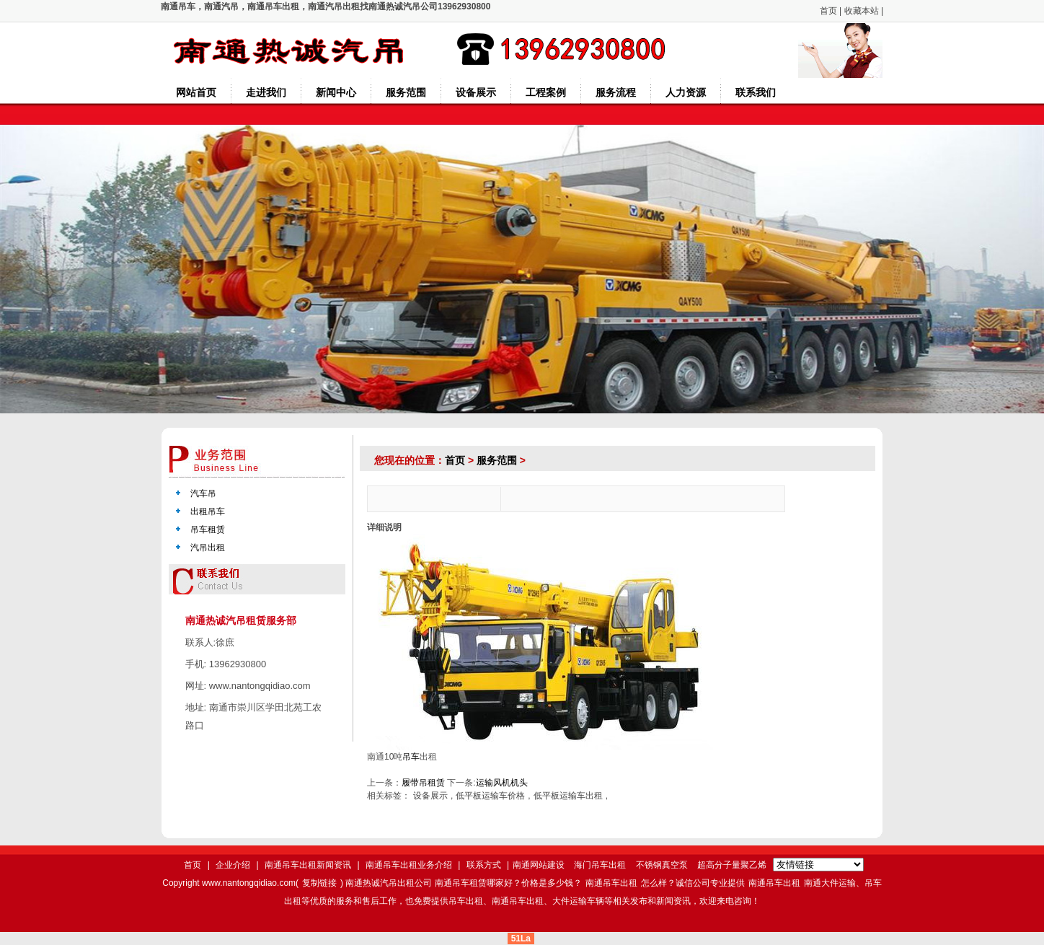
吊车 (411, 757)
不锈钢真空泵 (662, 865)
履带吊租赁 (423, 783)
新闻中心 (336, 92)
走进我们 (266, 92)
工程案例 (546, 92)
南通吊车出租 (611, 883)
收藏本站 (861, 11)
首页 (828, 11)
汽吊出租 (207, 547)
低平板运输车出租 (568, 796)
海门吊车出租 (600, 865)
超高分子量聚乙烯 (731, 865)
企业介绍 (233, 865)
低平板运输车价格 (490, 796)
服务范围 (406, 92)
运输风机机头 (502, 783)
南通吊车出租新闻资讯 (308, 865)
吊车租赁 (207, 529)
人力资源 (685, 92)
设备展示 (476, 92)
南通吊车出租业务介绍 (409, 865)
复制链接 (319, 883)
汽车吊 (203, 493)
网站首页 (196, 92)
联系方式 (483, 865)
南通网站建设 (539, 865)
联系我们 (755, 92)
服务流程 (616, 92)
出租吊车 (207, 511)
